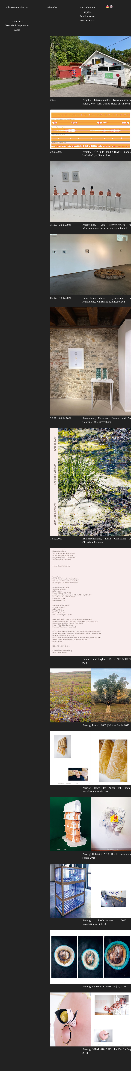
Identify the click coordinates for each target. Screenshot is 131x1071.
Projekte (87, 11)
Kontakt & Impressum (17, 25)
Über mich (17, 20)
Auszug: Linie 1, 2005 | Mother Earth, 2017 (105, 725)
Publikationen (87, 16)
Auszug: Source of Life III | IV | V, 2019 (104, 986)
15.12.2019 (56, 538)
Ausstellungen (87, 7)
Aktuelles (52, 7)
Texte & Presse (87, 20)
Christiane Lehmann (17, 7)
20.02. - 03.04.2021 (60, 418)
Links (17, 29)
